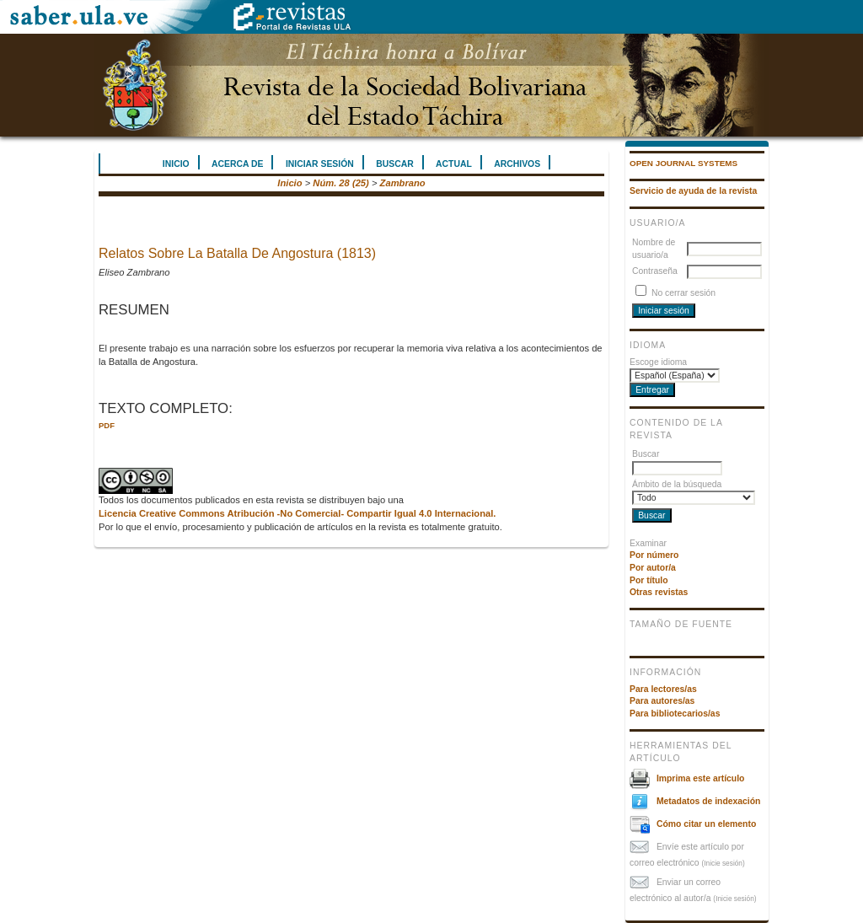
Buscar (394, 164)
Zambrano (403, 183)
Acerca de (237, 164)
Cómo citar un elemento (706, 824)
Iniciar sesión (320, 164)
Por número (654, 555)
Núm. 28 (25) (341, 183)
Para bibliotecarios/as (675, 713)
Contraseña (655, 271)
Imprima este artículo (701, 778)
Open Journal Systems (683, 163)
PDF (107, 425)
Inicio (176, 164)
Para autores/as (662, 701)
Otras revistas (659, 592)
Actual (454, 164)
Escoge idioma (658, 362)
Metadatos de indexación (709, 801)
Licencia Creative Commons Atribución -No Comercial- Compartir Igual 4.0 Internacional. (297, 513)
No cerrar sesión (683, 293)
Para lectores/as (663, 689)
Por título (649, 580)
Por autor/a (653, 567)
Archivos (517, 164)
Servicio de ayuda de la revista (693, 191)
